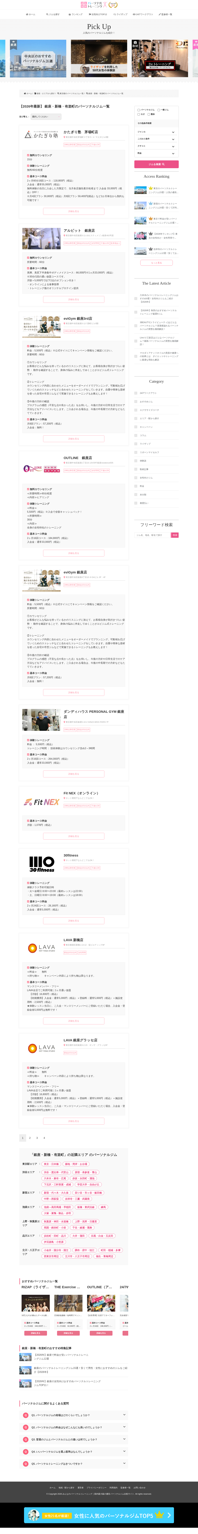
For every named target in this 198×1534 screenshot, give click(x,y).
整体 (153, 114)
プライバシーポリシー (96, 1488)
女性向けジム (146, 478)
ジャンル (142, 132)
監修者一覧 (165, 14)
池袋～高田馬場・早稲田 (57, 1207)
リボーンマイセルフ (149, 452)
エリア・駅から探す (149, 418)
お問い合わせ (140, 1488)
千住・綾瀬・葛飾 (82, 1228)
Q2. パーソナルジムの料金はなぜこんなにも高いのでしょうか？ (78, 1428)
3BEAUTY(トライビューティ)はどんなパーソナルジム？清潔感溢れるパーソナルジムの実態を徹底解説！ (159, 326)
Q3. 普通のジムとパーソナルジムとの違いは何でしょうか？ (78, 1440)
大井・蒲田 (78, 1236)
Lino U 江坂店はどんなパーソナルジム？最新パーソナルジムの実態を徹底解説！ (159, 341)
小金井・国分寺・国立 (56, 1250)
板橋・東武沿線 (85, 1207)
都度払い (144, 503)
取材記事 (144, 469)
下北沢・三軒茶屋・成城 (57, 1185)
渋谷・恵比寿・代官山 (56, 1172)
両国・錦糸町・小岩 (55, 1228)
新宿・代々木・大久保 (56, 1193)
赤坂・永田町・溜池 (83, 1178)
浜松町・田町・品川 (55, 1236)
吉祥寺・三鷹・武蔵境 (77, 1199)
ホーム (30, 14)
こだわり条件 (143, 139)
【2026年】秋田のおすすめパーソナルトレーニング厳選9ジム (158, 312)
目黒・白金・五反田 (102, 1236)
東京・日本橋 (51, 1164)
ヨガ (143, 114)
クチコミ (142, 146)
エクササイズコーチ (149, 410)
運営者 (81, 1488)
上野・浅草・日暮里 (86, 1222)
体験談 (143, 461)
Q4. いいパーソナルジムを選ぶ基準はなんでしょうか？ (78, 1452)
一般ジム (165, 110)
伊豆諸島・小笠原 (54, 1242)
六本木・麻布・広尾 (55, 1178)
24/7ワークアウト (143, 14)
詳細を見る (35, 1334)
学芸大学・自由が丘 (88, 1185)
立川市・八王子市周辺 (77, 1256)
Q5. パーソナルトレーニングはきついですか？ (78, 1464)
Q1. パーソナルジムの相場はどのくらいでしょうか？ (78, 1415)
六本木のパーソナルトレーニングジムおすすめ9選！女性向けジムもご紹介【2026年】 (159, 299)
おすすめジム (146, 402)
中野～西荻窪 (51, 1199)
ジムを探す (53, 14)
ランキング (75, 14)
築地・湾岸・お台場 (76, 1164)
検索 (175, 535)
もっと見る (156, 263)
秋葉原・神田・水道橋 (56, 1222)
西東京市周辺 (51, 1256)
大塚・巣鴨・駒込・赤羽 (57, 1213)
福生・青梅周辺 (104, 1256)
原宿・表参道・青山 (86, 1172)
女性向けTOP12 (98, 14)
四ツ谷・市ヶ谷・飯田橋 (88, 1193)
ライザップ (120, 14)
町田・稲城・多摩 (110, 1250)
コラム (143, 435)
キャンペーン (146, 427)
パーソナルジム (148, 110)
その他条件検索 (144, 123)
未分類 (143, 495)
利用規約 (114, 1488)
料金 (140, 153)
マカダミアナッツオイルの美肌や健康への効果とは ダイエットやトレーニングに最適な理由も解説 (159, 356)
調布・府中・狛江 (84, 1250)
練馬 (103, 1207)
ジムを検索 (156, 164)
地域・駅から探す (67, 1488)
